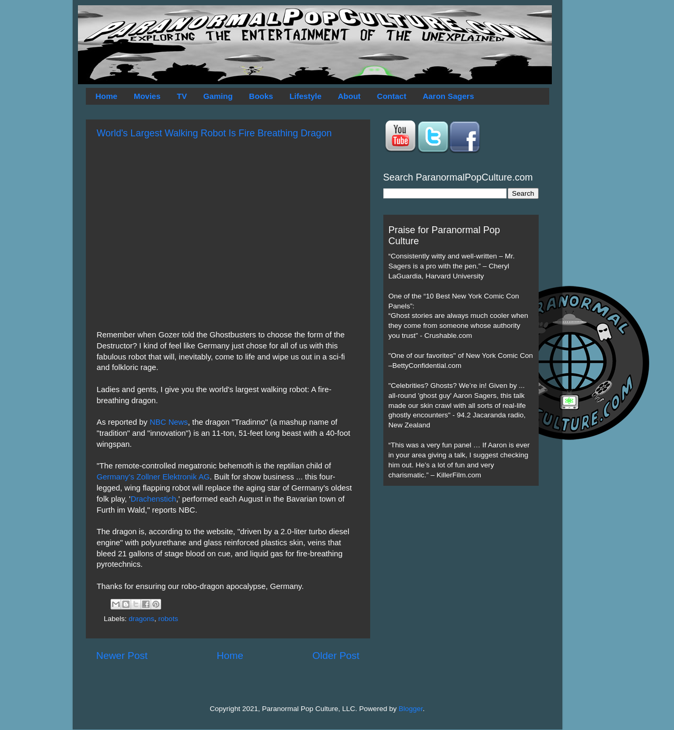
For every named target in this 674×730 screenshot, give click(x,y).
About (349, 96)
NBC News (169, 422)
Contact (392, 96)
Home (106, 96)
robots (168, 619)
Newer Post (122, 655)
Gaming (218, 96)
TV (182, 96)
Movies (147, 96)
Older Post (335, 655)
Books (261, 96)
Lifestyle (306, 96)
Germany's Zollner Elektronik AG (153, 477)
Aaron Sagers (448, 96)
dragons (141, 619)
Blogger (411, 709)
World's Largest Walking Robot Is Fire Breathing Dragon (214, 133)
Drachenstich (153, 499)
